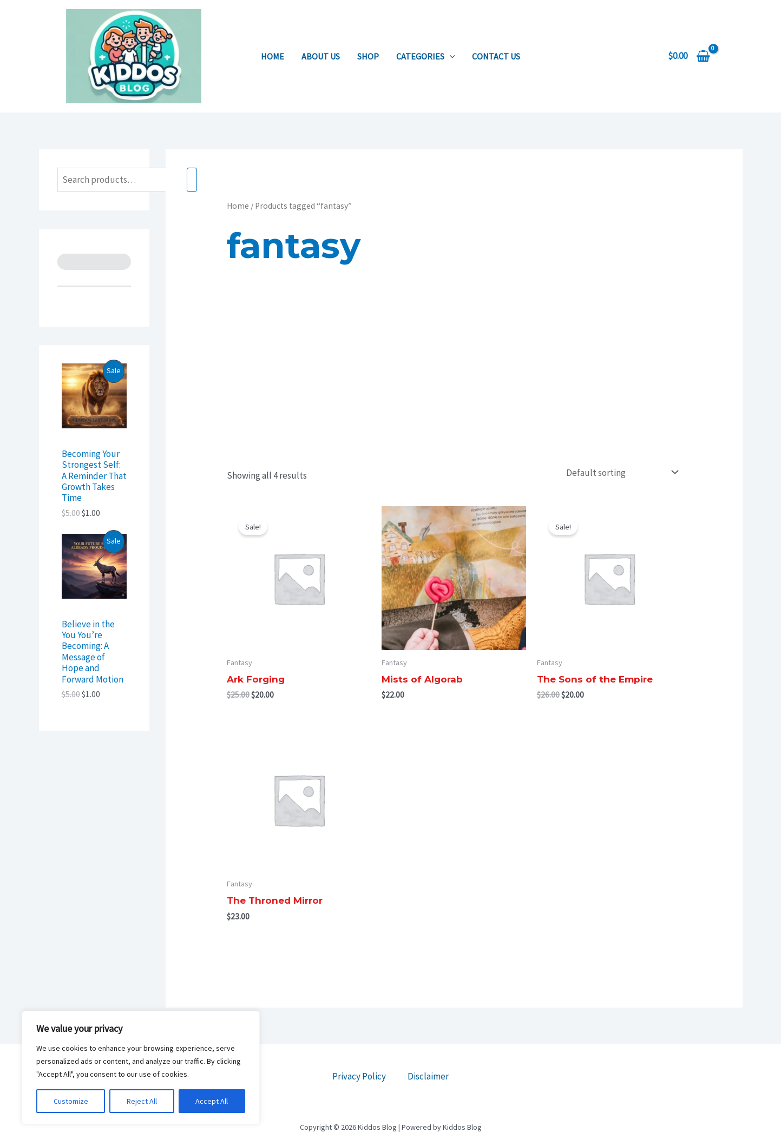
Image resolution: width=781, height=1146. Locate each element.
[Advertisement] (454, 380)
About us (320, 56)
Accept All (211, 1101)
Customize (71, 1101)
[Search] (192, 180)
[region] (141, 1067)
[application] (449, 56)
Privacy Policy (359, 1076)
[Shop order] (620, 472)
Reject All (142, 1101)
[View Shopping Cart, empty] (689, 56)
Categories (425, 56)
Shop (368, 56)
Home (272, 56)
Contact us (496, 56)
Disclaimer (428, 1076)
